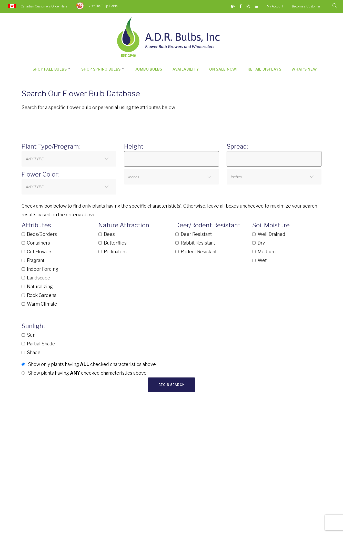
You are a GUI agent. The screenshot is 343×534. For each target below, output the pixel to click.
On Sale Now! (223, 69)
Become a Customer (306, 6)
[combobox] (69, 159)
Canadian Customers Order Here (44, 6)
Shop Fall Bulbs (50, 69)
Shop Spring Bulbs (101, 69)
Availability (186, 69)
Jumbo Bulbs (148, 69)
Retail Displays (264, 69)
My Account (275, 6)
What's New (304, 69)
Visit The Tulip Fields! (103, 6)
